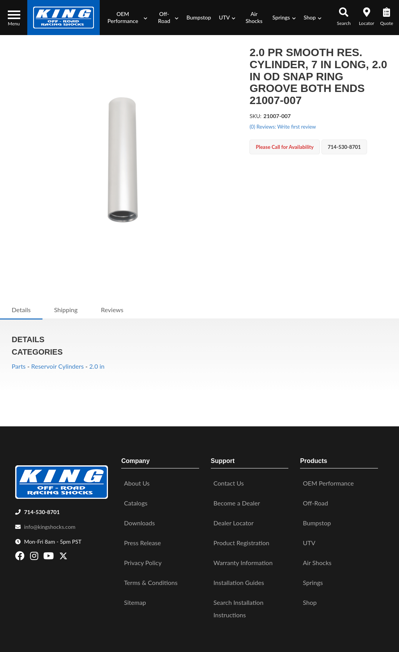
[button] (125, 17)
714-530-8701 (42, 508)
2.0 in (96, 366)
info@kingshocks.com (50, 522)
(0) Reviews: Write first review (282, 127)
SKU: (255, 116)
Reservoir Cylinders (57, 366)
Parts (19, 366)
